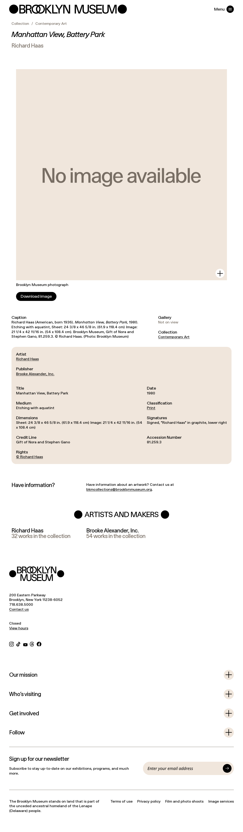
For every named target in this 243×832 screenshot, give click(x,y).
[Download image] (36, 296)
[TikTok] (18, 643)
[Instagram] (11, 643)
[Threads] (32, 643)
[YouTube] (25, 643)
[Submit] (227, 768)
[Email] (184, 768)
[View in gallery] (220, 273)
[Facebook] (39, 643)
